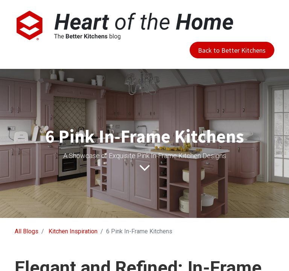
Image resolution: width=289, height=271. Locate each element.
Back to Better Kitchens (232, 50)
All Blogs (26, 231)
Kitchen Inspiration (73, 231)
